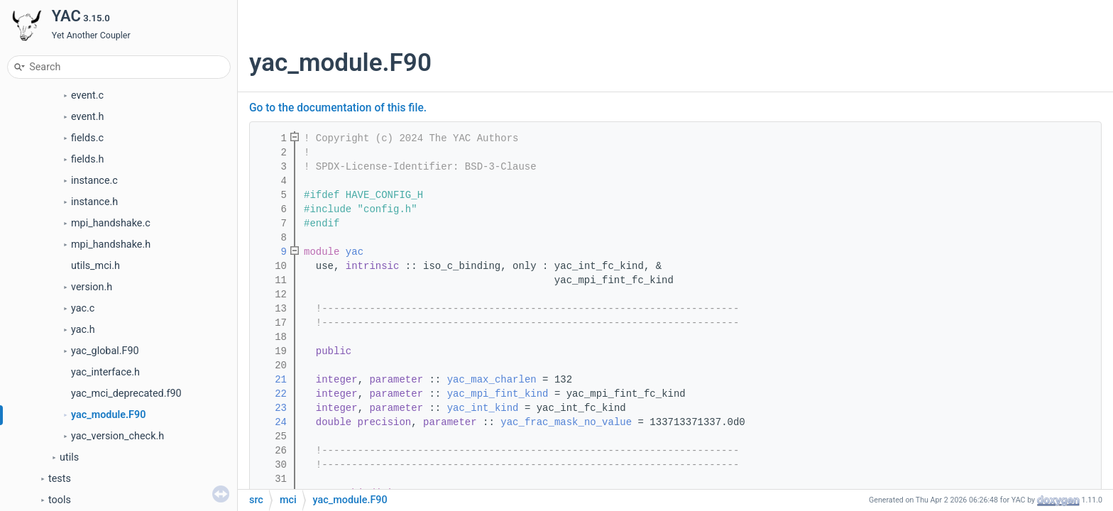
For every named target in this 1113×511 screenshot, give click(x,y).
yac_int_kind (483, 408)
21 (272, 379)
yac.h (83, 330)
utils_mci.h (95, 266)
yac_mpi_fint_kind (498, 394)
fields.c (87, 138)
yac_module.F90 (108, 415)
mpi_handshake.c (110, 223)
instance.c (94, 181)
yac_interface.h (105, 372)
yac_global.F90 (105, 351)
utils (69, 457)
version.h (91, 287)
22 (272, 394)
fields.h (87, 159)
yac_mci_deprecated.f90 (126, 394)
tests (59, 479)
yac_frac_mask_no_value (566, 422)
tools (59, 500)
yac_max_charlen (492, 379)
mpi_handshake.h (110, 244)
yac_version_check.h (117, 436)
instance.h (94, 202)
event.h (87, 117)
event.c (87, 95)
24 (272, 422)
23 (272, 408)
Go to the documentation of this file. (338, 107)
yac (354, 252)
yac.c (82, 308)
